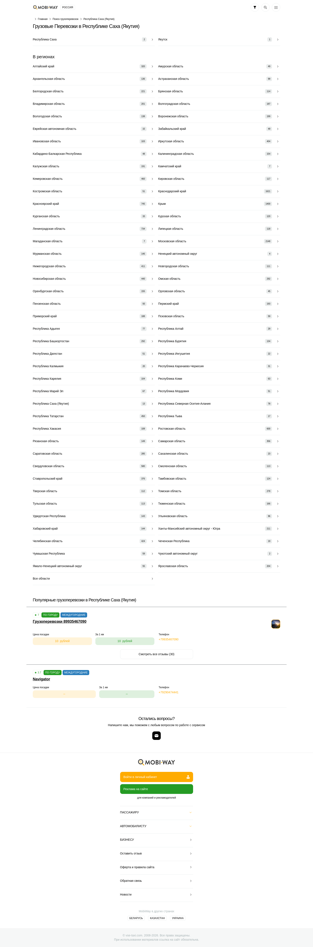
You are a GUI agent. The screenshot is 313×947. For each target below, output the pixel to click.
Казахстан (157, 918)
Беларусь (136, 918)
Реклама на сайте (136, 789)
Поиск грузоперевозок (65, 19)
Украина (178, 918)
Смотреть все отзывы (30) (156, 654)
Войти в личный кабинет (157, 777)
